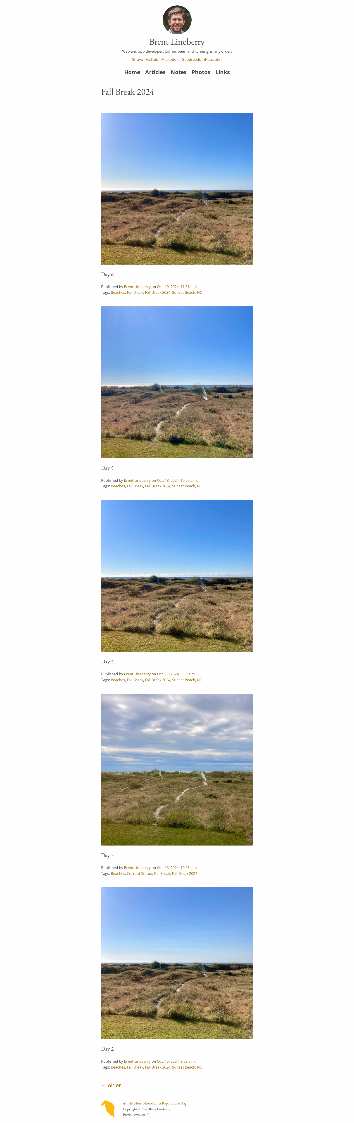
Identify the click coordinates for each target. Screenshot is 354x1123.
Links (222, 72)
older (114, 1085)
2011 (150, 1114)
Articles (155, 72)
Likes (177, 1103)
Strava (137, 59)
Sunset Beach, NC (187, 292)
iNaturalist (213, 59)
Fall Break (135, 292)
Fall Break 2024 (157, 292)
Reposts (167, 1103)
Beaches (118, 292)
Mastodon (170, 59)
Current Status (139, 873)
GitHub (152, 59)
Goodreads (191, 59)
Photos (201, 72)
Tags (184, 1103)
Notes (179, 72)
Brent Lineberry (137, 286)
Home (132, 72)
